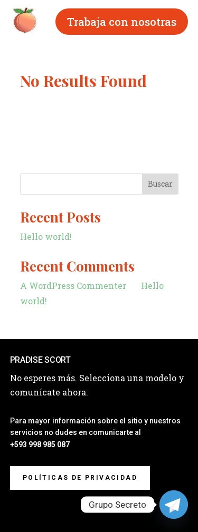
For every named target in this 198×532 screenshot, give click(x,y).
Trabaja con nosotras (121, 21)
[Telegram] (173, 504)
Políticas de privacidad (80, 477)
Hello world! (46, 236)
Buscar (160, 184)
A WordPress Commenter (73, 285)
